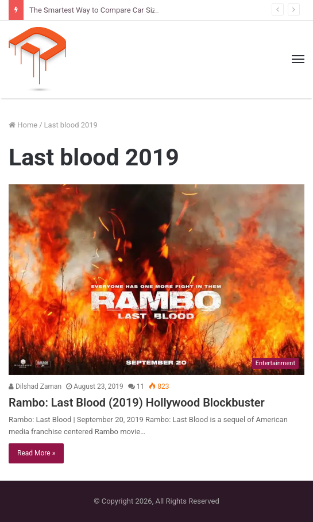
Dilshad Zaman (35, 386)
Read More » (36, 453)
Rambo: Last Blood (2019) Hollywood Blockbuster (137, 402)
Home (23, 125)
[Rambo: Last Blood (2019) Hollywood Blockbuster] (156, 279)
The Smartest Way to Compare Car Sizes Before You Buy (122, 10)
